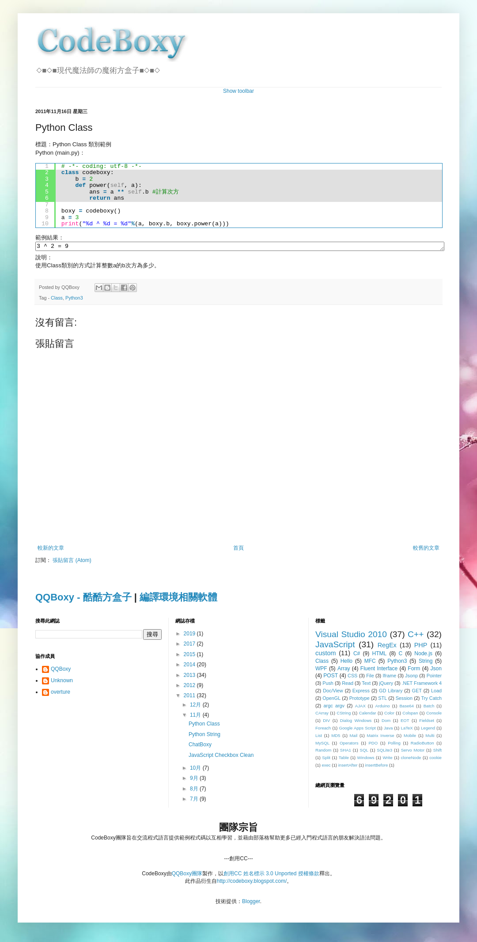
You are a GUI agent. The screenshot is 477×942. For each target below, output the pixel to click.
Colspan (410, 714)
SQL (364, 751)
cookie (435, 758)
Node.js (423, 655)
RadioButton (422, 744)
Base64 (406, 707)
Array (343, 670)
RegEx (387, 646)
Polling (394, 744)
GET (417, 692)
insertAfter (348, 766)
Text (366, 684)
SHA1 (345, 751)
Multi (429, 736)
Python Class (204, 725)
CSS (352, 677)
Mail (354, 736)
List (318, 736)
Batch (429, 707)
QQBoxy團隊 (187, 875)
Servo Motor (413, 751)
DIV (326, 721)
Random (323, 751)
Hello (346, 662)
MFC (370, 662)
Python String (204, 736)
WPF (321, 670)
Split (326, 758)
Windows (366, 758)
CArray (322, 714)
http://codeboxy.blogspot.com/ (252, 882)
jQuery (386, 684)
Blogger (251, 903)
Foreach (323, 729)
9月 (195, 779)
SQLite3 (384, 751)
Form (414, 670)
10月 (196, 769)
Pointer (434, 677)
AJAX (360, 707)
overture (60, 693)
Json (436, 670)
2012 (190, 687)
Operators (349, 744)
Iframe (390, 677)
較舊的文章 (426, 549)
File (370, 677)
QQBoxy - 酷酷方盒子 (83, 598)
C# (356, 655)
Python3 (74, 299)
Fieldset (426, 721)
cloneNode (411, 758)
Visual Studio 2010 (351, 635)
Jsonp (411, 677)
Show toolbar (238, 91)
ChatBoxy (200, 746)
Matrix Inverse (380, 736)
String (425, 662)
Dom (386, 721)
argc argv (334, 707)
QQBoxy (61, 670)
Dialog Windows (356, 721)
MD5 (335, 736)
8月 (195, 790)
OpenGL (331, 699)
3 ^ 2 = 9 (239, 247)
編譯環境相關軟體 (178, 598)
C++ (416, 635)
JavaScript (335, 645)
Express (361, 692)
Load (436, 692)
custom (325, 654)
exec (326, 766)
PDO (373, 744)
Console (434, 714)
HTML (379, 655)
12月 (196, 706)
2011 (190, 697)
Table (344, 758)
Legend (428, 729)
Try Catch (431, 699)
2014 (190, 666)
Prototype (359, 699)
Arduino (382, 707)
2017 (190, 645)
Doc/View (333, 692)
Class (57, 299)
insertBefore (376, 766)
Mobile (410, 736)
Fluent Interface (379, 670)
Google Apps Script (357, 729)
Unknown (62, 682)
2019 (190, 635)
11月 (196, 716)
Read (347, 684)
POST (330, 677)
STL (382, 699)
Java (388, 729)
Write (387, 758)
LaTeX (407, 729)
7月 (195, 800)
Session (404, 699)
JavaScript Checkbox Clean (221, 756)
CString (344, 714)
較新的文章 (51, 549)
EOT (405, 721)
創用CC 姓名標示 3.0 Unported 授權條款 (271, 875)
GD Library (390, 692)
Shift (437, 751)
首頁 (238, 549)
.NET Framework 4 (422, 684)
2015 (190, 656)
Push (327, 684)
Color (389, 714)
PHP (421, 646)
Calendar (367, 714)
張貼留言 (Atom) (72, 561)
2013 (190, 676)
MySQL (322, 744)
